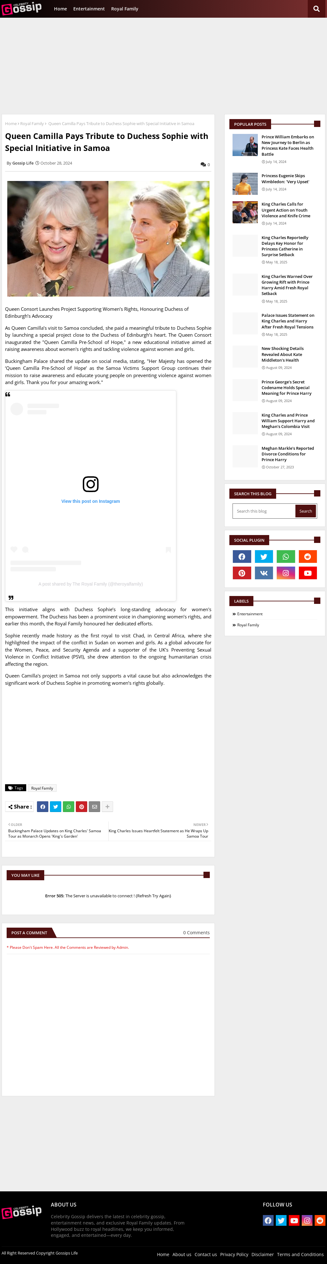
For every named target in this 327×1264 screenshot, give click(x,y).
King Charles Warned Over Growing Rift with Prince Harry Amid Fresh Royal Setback (287, 285)
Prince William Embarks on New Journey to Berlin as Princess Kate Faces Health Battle (288, 145)
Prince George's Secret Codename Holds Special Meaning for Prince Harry (287, 387)
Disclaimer (262, 1254)
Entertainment (89, 9)
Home (60, 9)
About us (182, 1254)
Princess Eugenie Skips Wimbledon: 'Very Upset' (285, 178)
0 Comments (196, 933)
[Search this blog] (264, 511)
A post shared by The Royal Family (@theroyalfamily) (91, 584)
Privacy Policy (234, 1254)
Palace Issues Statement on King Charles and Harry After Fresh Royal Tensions (288, 320)
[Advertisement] (163, 65)
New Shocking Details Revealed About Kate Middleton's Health (283, 354)
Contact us (206, 1254)
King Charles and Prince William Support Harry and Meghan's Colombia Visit (288, 420)
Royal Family (124, 9)
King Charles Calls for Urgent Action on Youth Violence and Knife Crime (286, 209)
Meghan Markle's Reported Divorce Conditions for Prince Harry (288, 453)
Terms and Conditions (300, 1254)
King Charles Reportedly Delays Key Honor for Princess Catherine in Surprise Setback (285, 246)
